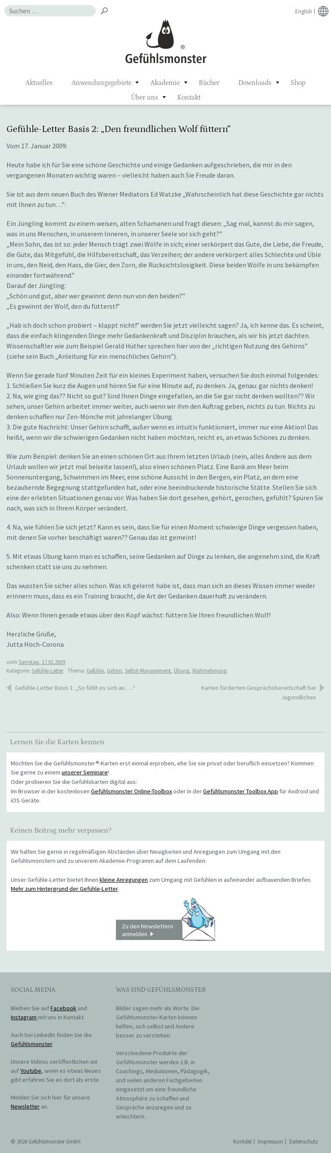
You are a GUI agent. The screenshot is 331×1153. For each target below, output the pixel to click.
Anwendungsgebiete (101, 83)
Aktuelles (39, 83)
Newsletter (25, 1106)
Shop (298, 83)
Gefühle (95, 670)
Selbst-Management (148, 670)
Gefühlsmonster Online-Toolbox (131, 791)
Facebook (63, 1008)
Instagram (24, 1017)
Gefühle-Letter (47, 670)
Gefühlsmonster (166, 41)
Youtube (30, 1071)
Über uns (144, 97)
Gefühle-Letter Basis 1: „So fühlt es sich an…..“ (75, 688)
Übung (181, 670)
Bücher (209, 83)
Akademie (165, 83)
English (303, 11)
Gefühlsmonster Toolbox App (240, 791)
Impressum (270, 1141)
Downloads (255, 83)
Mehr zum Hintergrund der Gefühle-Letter (64, 889)
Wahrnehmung (209, 670)
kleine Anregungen (124, 880)
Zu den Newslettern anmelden (168, 930)
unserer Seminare (85, 772)
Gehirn (114, 670)
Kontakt (188, 97)
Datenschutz (303, 1141)
